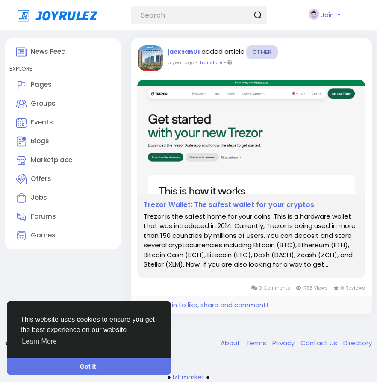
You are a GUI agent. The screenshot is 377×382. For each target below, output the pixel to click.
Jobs (31, 198)
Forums (36, 217)
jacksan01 (184, 51)
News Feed (41, 52)
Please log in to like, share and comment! (202, 304)
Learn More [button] (39, 341)
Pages (34, 85)
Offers (33, 179)
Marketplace (44, 160)
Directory (357, 342)
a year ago (181, 62)
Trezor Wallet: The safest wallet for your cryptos (229, 205)
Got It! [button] (89, 366)
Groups (36, 104)
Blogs (32, 141)
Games (36, 236)
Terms (257, 342)
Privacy (284, 342)
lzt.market (189, 377)
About (231, 342)
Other (262, 52)
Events (34, 123)
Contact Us (319, 342)
